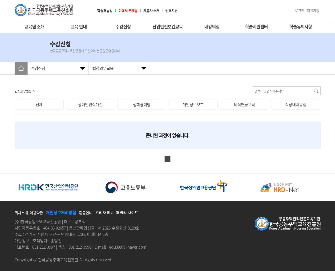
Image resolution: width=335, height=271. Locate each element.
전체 (39, 104)
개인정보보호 (193, 104)
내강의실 (211, 26)
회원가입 (313, 10)
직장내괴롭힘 (295, 104)
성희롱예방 (141, 104)
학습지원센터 (256, 26)
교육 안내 (79, 26)
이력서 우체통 (127, 10)
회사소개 (21, 212)
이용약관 (36, 212)
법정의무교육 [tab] (102, 68)
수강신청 (123, 26)
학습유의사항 (300, 26)
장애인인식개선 (90, 104)
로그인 (299, 10)
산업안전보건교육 (168, 26)
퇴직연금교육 (244, 104)
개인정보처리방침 (61, 212)
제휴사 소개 (151, 10)
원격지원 (171, 10)
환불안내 (85, 212)
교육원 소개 (34, 26)
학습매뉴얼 (105, 10)
